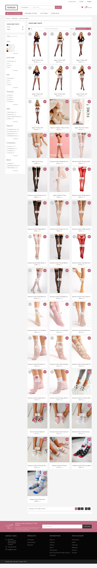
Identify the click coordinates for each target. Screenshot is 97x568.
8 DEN (10, 99)
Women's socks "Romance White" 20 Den (84, 162)
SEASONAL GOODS (31, 13)
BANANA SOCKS (14, 165)
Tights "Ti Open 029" (37, 60)
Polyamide (12, 148)
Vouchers (74, 554)
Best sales (30, 549)
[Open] (7, 13)
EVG (25, 566)
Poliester (11, 150)
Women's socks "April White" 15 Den (38, 367)
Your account (78, 540)
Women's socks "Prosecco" (59, 469)
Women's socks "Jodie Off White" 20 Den (61, 367)
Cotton (11, 146)
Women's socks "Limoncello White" (38, 469)
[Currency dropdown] (80, 1)
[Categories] (26, 7)
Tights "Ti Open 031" (81, 94)
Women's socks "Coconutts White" (81, 401)
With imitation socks (15, 116)
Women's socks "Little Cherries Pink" (60, 435)
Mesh (10, 118)
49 (86, 513)
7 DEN (10, 97)
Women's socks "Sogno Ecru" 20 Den (60, 230)
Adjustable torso (13, 135)
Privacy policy (53, 554)
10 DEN (11, 101)
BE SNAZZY (13, 167)
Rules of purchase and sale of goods (60, 557)
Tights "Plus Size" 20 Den (82, 128)
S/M (10, 65)
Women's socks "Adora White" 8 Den (38, 265)
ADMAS (11, 163)
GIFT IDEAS (44, 13)
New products (31, 546)
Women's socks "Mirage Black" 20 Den (38, 230)
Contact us (53, 559)
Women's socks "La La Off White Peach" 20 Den (41, 333)
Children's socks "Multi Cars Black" (81, 469)
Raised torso (12, 133)
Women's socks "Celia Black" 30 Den (60, 299)
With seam (12, 112)
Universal (12, 61)
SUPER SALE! (55, 13)
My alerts (74, 557)
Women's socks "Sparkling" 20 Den (59, 162)
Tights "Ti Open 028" (59, 60)
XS (9, 80)
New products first (83, 29)
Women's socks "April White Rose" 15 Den (83, 333)
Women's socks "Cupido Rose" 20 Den (38, 401)
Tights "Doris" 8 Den (37, 162)
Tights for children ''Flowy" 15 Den (59, 128)
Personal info (75, 544)
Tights (8, 29)
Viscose (11, 153)
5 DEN (10, 95)
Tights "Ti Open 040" (37, 128)
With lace (12, 114)
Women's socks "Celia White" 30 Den (38, 299)
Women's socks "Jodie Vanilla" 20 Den (82, 367)
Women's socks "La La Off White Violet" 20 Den (63, 333)
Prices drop (31, 544)
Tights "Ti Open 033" (59, 94)
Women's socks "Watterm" (37, 435)
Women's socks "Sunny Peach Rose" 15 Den (84, 299)
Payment (52, 546)
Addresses (75, 552)
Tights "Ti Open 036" (81, 60)
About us (52, 544)
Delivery (52, 549)
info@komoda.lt (12, 553)
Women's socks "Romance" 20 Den (38, 196)
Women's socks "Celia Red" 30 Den (82, 265)
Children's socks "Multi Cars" (37, 503)
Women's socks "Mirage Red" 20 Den (82, 196)
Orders (74, 546)
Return (52, 552)
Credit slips (75, 549)
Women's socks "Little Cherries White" (82, 435)
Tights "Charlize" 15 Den (59, 196)
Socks (8, 27)
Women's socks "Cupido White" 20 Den (61, 401)
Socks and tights (13, 24)
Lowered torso (13, 131)
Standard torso (13, 129)
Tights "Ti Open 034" (37, 94)
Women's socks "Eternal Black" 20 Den (61, 265)
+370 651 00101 (12, 551)
